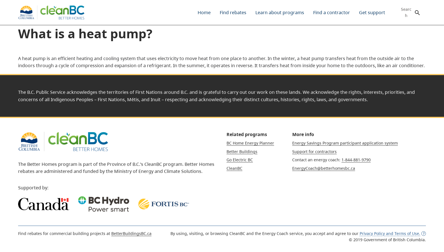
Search (406, 12)
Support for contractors (314, 151)
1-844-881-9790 (356, 159)
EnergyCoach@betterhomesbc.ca (323, 168)
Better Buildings (242, 151)
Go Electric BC (240, 159)
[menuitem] (204, 12)
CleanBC (234, 168)
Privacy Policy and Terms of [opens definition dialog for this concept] (393, 233)
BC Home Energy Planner (250, 143)
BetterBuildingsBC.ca (131, 233)
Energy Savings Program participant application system (345, 143)
